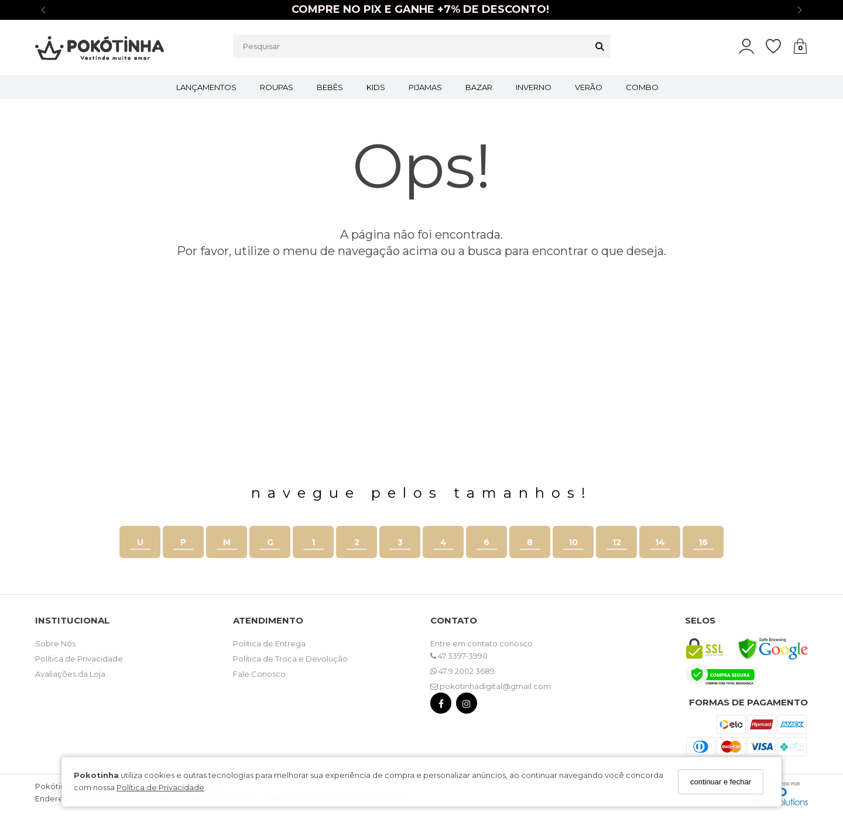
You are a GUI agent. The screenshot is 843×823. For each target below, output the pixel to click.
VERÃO (588, 87)
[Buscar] (600, 46)
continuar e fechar (720, 781)
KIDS (375, 87)
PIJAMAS (425, 87)
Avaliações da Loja (70, 674)
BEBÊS (330, 87)
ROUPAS (276, 87)
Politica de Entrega (269, 643)
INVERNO (533, 87)
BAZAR (478, 87)
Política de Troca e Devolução (290, 658)
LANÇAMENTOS (206, 87)
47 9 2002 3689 (462, 671)
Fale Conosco (259, 674)
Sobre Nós (55, 643)
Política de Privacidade (160, 787)
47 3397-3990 (459, 655)
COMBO (642, 87)
